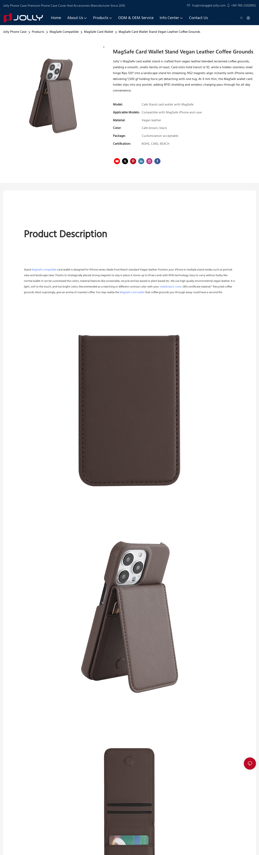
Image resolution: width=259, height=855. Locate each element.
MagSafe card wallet (132, 292)
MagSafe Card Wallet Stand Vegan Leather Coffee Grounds (159, 32)
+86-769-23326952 (241, 5)
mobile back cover (171, 286)
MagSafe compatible (44, 269)
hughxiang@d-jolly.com (206, 5)
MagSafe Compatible (64, 32)
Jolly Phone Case (15, 32)
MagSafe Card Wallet (98, 32)
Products (38, 32)
